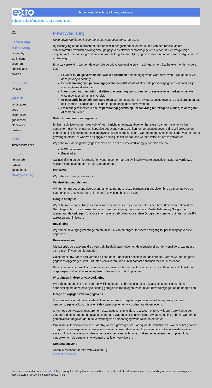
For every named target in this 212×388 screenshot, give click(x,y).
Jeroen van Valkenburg (93, 12)
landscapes (19, 104)
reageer (17, 164)
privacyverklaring (22, 175)
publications (19, 69)
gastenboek (19, 169)
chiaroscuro (19, 114)
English (14, 32)
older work (18, 125)
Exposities (20, 83)
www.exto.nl (48, 371)
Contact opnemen (64, 354)
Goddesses (19, 120)
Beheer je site (20, 20)
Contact (18, 154)
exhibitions (18, 58)
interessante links (23, 145)
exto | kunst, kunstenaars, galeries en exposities (23, 12)
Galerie (17, 97)
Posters (16, 130)
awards (16, 74)
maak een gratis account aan (52, 20)
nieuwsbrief (19, 159)
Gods (15, 109)
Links (15, 139)
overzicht (17, 88)
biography (18, 53)
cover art (17, 63)
